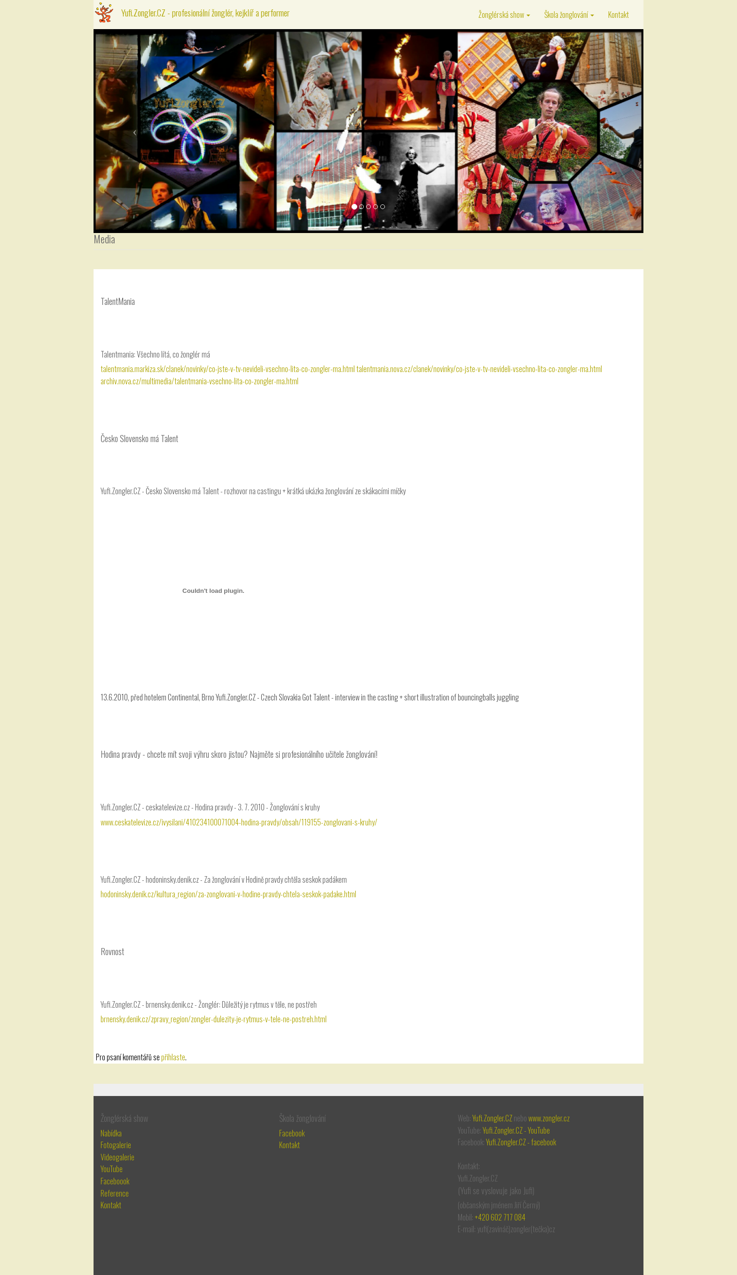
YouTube (112, 1168)
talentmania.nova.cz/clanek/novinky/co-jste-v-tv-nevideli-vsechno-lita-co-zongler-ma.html (479, 368)
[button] (135, 131)
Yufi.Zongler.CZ (492, 1118)
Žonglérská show (504, 14)
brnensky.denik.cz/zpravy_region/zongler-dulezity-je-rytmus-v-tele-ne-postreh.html (214, 1019)
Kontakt (618, 14)
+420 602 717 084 (500, 1217)
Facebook (292, 1133)
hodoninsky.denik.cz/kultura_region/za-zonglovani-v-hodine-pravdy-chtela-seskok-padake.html (228, 894)
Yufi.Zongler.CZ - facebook (521, 1142)
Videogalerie (117, 1157)
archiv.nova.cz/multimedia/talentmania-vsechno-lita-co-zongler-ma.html (199, 381)
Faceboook (115, 1181)
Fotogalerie (116, 1145)
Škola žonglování (569, 14)
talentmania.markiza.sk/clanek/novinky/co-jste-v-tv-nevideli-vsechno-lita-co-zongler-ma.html (228, 368)
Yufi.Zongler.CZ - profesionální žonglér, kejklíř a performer (205, 12)
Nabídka (111, 1133)
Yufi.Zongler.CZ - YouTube (516, 1130)
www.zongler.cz (549, 1118)
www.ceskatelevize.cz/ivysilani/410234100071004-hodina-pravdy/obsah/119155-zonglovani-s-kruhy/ (239, 822)
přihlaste (173, 1057)
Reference (115, 1193)
